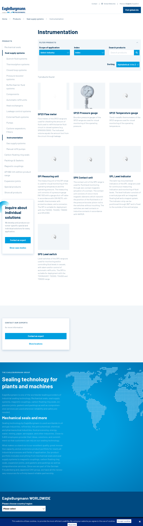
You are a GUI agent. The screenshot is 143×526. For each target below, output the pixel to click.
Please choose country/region (17, 503)
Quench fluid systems (16, 58)
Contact (94, 4)
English (128, 4)
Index (77, 47)
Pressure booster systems (15, 77)
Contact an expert (18, 240)
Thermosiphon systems (17, 64)
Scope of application (49, 47)
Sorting (111, 64)
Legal (91, 521)
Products (17, 19)
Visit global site (132, 10)
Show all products (13, 192)
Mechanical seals (12, 47)
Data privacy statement (76, 521)
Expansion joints (12, 181)
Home (4, 19)
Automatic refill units (16, 99)
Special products (12, 186)
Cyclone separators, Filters (16, 130)
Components (12, 94)
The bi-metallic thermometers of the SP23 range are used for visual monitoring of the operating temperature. (125, 105)
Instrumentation (15, 137)
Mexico (122, 4)
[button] (89, 42)
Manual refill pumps (15, 149)
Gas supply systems (16, 143)
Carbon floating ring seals (16, 154)
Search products (117, 47)
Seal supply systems (35, 19)
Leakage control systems (18, 111)
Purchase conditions (54, 521)
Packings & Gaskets (14, 160)
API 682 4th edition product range (17, 173)
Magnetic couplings (13, 166)
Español (135, 4)
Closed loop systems (16, 70)
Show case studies (18, 248)
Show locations (35, 344)
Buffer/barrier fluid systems (15, 87)
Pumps (9, 122)
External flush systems (17, 117)
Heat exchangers (14, 105)
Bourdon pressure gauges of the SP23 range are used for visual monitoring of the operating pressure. (89, 105)
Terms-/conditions (34, 521)
